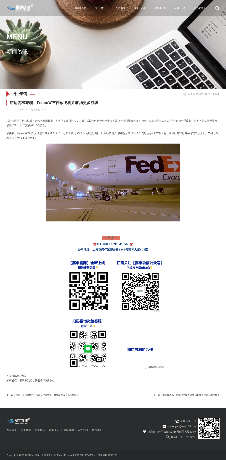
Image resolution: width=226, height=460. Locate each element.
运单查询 (160, 8)
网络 (23, 375)
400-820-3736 (188, 421)
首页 (190, 94)
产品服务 (120, 8)
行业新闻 (214, 94)
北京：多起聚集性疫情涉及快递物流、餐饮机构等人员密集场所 (47, 395)
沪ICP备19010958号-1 (86, 455)
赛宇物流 (112, 455)
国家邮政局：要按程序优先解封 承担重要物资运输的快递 (191, 395)
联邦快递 (11, 120)
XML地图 (103, 455)
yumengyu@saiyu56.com (181, 426)
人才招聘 (179, 8)
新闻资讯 (140, 8)
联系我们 (199, 8)
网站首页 (81, 8)
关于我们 (101, 8)
